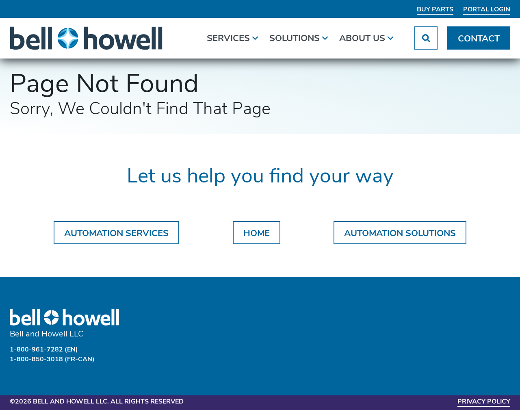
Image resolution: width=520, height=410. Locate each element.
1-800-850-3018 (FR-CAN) (52, 359)
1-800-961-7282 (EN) (44, 350)
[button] (426, 38)
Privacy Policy (483, 402)
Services (233, 37)
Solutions (299, 37)
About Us (367, 37)
